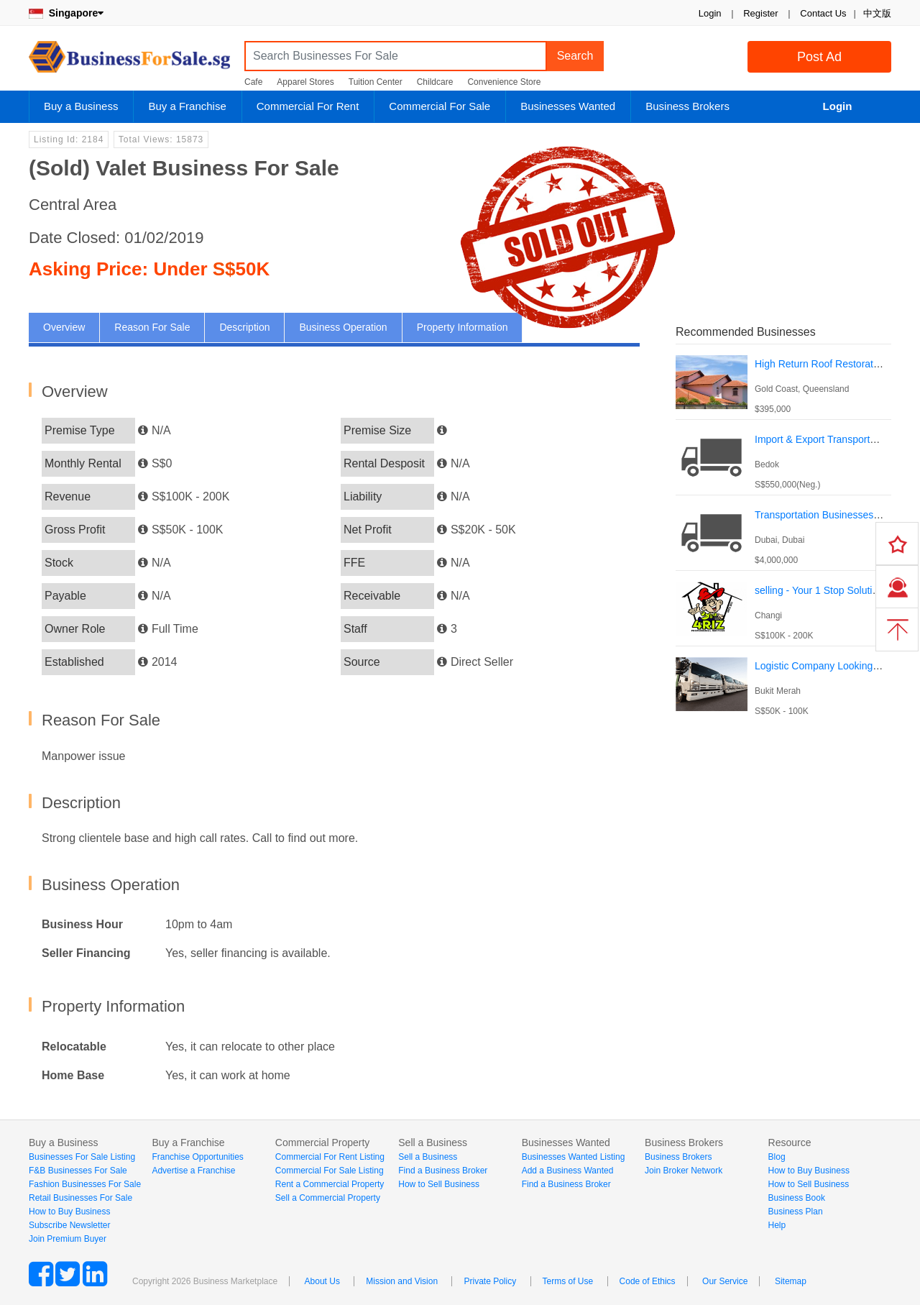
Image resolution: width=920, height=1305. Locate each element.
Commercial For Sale (439, 106)
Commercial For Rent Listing (330, 1157)
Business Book (796, 1198)
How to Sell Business (438, 1184)
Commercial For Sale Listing (329, 1171)
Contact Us (823, 13)
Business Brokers (687, 106)
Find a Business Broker (442, 1171)
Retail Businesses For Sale (80, 1198)
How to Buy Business (69, 1211)
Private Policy (490, 1281)
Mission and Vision (402, 1281)
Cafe (253, 82)
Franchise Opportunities (197, 1157)
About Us (322, 1281)
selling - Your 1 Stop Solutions (821, 590)
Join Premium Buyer (67, 1239)
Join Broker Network (683, 1171)
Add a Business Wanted (568, 1171)
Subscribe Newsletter (69, 1225)
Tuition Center (375, 82)
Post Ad (819, 57)
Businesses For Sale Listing (82, 1157)
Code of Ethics (648, 1281)
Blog (777, 1157)
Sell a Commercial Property (327, 1198)
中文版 (877, 13)
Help (777, 1225)
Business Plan (795, 1211)
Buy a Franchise (187, 106)
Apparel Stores (305, 82)
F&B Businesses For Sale (78, 1171)
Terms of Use (568, 1281)
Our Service (725, 1281)
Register (760, 13)
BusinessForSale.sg (129, 61)
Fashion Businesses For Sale (85, 1184)
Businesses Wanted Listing (573, 1157)
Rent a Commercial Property (329, 1184)
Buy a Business (81, 106)
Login (710, 13)
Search (575, 56)
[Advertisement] (783, 819)
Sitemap (790, 1281)
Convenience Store (503, 82)
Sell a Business (427, 1157)
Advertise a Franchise (193, 1171)
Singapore (66, 13)
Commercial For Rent (308, 106)
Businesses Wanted (567, 106)
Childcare (435, 82)
